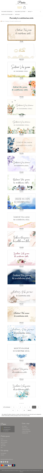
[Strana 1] (14, 407)
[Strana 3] (20, 407)
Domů (3, 21)
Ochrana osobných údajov (26, 431)
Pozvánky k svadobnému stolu (15, 21)
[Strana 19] (24, 410)
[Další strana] (29, 410)
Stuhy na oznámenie (4, 442)
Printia (21, 3)
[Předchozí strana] (6, 407)
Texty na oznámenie (4, 440)
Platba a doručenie (25, 427)
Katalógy (7, 21)
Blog (1, 447)
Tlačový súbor (3, 445)
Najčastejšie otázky (25, 432)
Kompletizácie (3, 443)
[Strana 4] (25, 407)
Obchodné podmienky (26, 429)
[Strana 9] (18, 410)
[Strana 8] (13, 410)
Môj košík (2, 454)
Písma (2, 438)
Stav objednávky (3, 453)
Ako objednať (24, 426)
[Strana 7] (39, 407)
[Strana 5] (29, 407)
